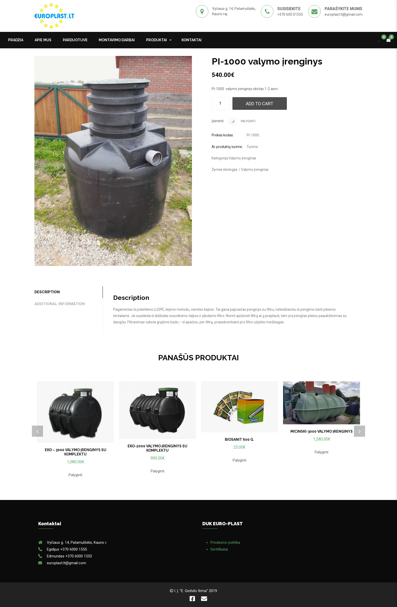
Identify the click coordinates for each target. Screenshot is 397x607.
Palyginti (241, 121)
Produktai (156, 40)
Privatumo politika (225, 542)
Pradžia (15, 40)
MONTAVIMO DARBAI (117, 40)
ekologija (230, 170)
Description (47, 292)
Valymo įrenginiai (242, 158)
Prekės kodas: (223, 135)
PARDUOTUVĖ (75, 40)
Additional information (59, 304)
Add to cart (259, 103)
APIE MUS (43, 40)
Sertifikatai (219, 549)
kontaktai (192, 40)
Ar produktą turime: (227, 147)
